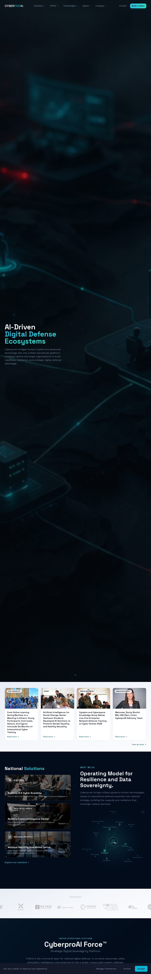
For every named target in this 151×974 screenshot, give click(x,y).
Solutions (39, 6)
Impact (86, 6)
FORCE (54, 6)
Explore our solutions (17, 862)
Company (101, 6)
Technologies (70, 6)
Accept (141, 969)
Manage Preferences (106, 969)
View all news (139, 744)
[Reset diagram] (143, 812)
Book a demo (138, 6)
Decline (127, 969)
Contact (123, 6)
